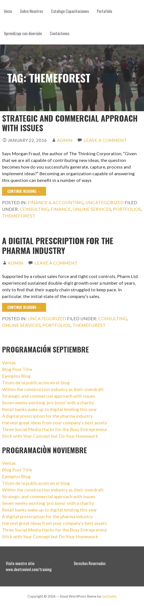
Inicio (8, 11)
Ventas (9, 362)
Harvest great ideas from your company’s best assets (54, 422)
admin (65, 140)
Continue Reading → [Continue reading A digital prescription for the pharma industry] (24, 307)
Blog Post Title (17, 369)
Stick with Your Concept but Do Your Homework (50, 436)
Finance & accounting (55, 202)
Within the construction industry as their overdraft (53, 389)
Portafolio (104, 11)
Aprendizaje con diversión (23, 33)
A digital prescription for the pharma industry (57, 245)
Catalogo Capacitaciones (70, 11)
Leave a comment (105, 140)
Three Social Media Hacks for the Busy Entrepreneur (54, 429)
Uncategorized (104, 202)
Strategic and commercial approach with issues (70, 122)
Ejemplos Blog (16, 375)
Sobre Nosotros (31, 11)
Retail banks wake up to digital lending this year (49, 409)
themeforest (18, 215)
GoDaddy (109, 596)
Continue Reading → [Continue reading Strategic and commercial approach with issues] (24, 191)
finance (61, 209)
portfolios (127, 209)
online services (92, 209)
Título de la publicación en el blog (36, 382)
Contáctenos (59, 33)
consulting (34, 209)
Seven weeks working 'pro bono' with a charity (48, 402)
